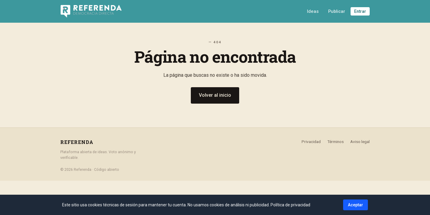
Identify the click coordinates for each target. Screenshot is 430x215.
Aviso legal (360, 141)
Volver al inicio (215, 95)
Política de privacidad (290, 204)
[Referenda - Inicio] (91, 11)
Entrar (360, 11)
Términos (335, 141)
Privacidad (311, 141)
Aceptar (355, 204)
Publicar (336, 11)
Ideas (313, 11)
